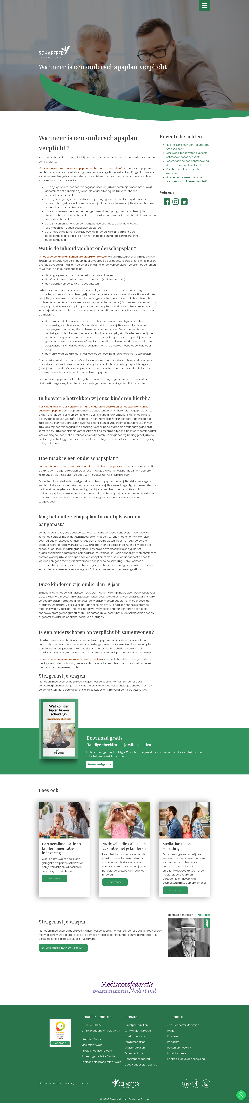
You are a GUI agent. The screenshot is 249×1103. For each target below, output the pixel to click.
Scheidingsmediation (137, 1030)
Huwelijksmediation (136, 1025)
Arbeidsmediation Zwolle (97, 1050)
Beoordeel (60, 1043)
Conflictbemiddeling (137, 1059)
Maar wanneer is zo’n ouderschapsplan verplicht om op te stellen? (80, 168)
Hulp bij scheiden (177, 1053)
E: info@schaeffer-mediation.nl (101, 1030)
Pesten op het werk (179, 1047)
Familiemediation (134, 1042)
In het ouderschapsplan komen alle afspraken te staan (73, 256)
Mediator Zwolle (91, 1039)
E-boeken (173, 1036)
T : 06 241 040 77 (91, 1025)
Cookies (84, 1083)
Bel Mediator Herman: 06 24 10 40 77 (63, 948)
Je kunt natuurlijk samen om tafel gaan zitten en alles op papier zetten (83, 466)
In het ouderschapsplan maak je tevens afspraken (70, 659)
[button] (99, 764)
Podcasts (173, 1042)
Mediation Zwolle (92, 1045)
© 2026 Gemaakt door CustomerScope (124, 1099)
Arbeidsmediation (135, 1036)
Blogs (170, 1030)
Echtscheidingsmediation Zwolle (101, 1062)
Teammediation (134, 1053)
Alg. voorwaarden (50, 1083)
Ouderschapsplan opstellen (141, 1064)
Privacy (69, 1083)
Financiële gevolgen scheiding (186, 1059)
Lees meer (54, 878)
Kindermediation (134, 1047)
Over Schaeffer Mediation (183, 1025)
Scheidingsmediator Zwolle (98, 1056)
